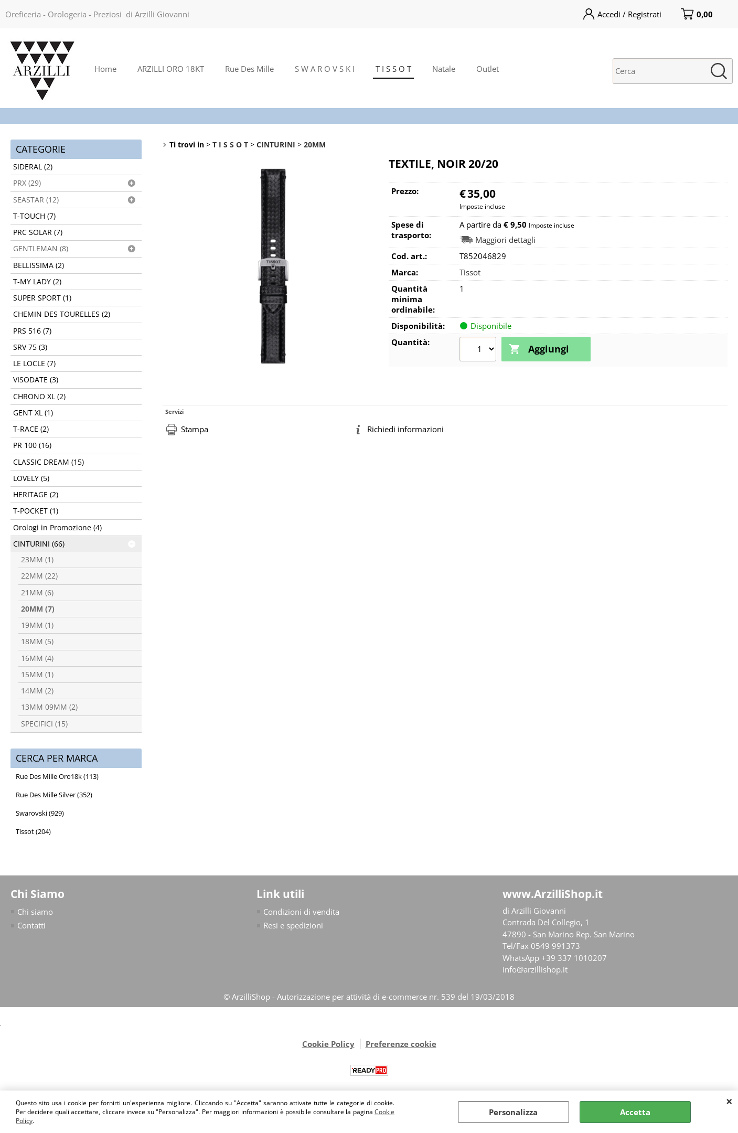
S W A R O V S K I (325, 68)
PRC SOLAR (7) (37, 232)
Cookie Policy (328, 1044)
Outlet (487, 68)
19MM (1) (37, 625)
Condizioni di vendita (301, 911)
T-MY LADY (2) (37, 281)
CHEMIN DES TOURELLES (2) (61, 314)
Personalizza (513, 1112)
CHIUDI (729, 1101)
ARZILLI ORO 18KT (170, 68)
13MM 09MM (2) (49, 707)
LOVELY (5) (31, 478)
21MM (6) (37, 592)
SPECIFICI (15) (44, 724)
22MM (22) (39, 576)
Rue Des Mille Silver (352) (54, 794)
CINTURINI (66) (39, 544)
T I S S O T (393, 68)
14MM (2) (37, 691)
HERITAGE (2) (35, 494)
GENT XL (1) (33, 413)
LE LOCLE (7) (34, 363)
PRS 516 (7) (32, 331)
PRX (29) (27, 183)
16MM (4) (37, 658)
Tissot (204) (33, 831)
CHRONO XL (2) (39, 396)
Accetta (635, 1112)
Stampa (194, 429)
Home (105, 68)
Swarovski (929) (40, 813)
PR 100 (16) (32, 445)
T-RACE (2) (31, 429)
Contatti (31, 925)
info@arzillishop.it (535, 969)
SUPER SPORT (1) (42, 298)
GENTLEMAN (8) (40, 248)
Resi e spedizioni (293, 925)
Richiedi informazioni (405, 429)
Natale (443, 68)
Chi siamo (35, 911)
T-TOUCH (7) (34, 216)
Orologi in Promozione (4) (57, 527)
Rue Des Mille (249, 68)
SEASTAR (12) (36, 200)
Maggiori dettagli (505, 240)
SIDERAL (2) (32, 167)
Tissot (469, 272)
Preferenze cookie (401, 1044)
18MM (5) (37, 641)
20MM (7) (38, 609)
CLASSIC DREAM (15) (48, 462)
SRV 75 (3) (30, 347)
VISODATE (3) (35, 379)
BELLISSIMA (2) (38, 265)
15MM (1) (37, 674)
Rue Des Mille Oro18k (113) (57, 776)
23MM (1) (37, 559)
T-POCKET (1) (35, 511)
